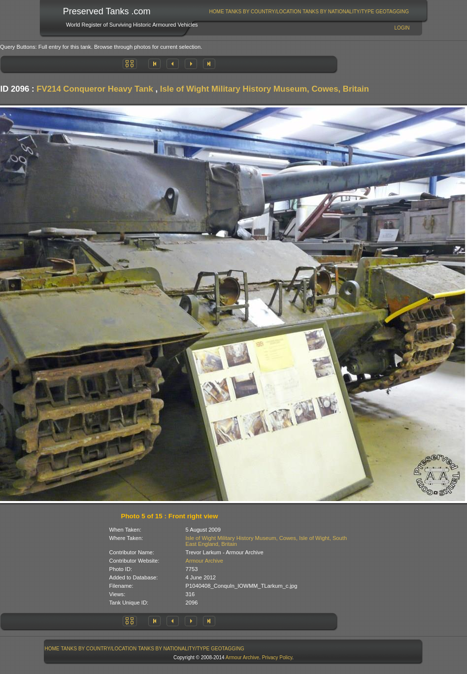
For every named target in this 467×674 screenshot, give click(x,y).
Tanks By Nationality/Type (338, 11)
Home (216, 11)
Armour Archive (204, 561)
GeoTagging (392, 11)
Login (401, 28)
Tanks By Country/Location (263, 11)
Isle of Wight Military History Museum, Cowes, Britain (264, 89)
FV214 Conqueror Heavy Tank (94, 89)
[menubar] (308, 11)
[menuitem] (216, 11)
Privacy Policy (277, 657)
